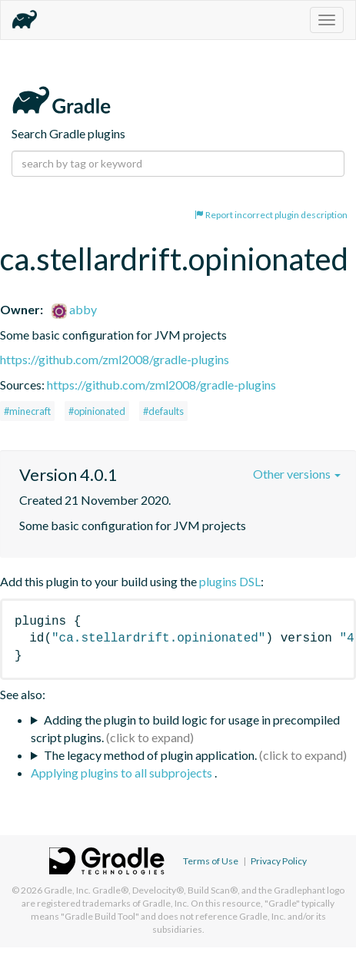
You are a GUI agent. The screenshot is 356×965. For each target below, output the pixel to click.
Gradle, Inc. (67, 890)
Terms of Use (210, 861)
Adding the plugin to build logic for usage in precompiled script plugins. (185, 728)
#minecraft (27, 411)
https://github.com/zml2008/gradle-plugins (114, 359)
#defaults (163, 411)
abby (74, 309)
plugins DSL (230, 581)
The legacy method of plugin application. (150, 755)
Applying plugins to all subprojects (123, 772)
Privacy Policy (279, 861)
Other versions (297, 473)
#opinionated (96, 411)
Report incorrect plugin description (271, 215)
